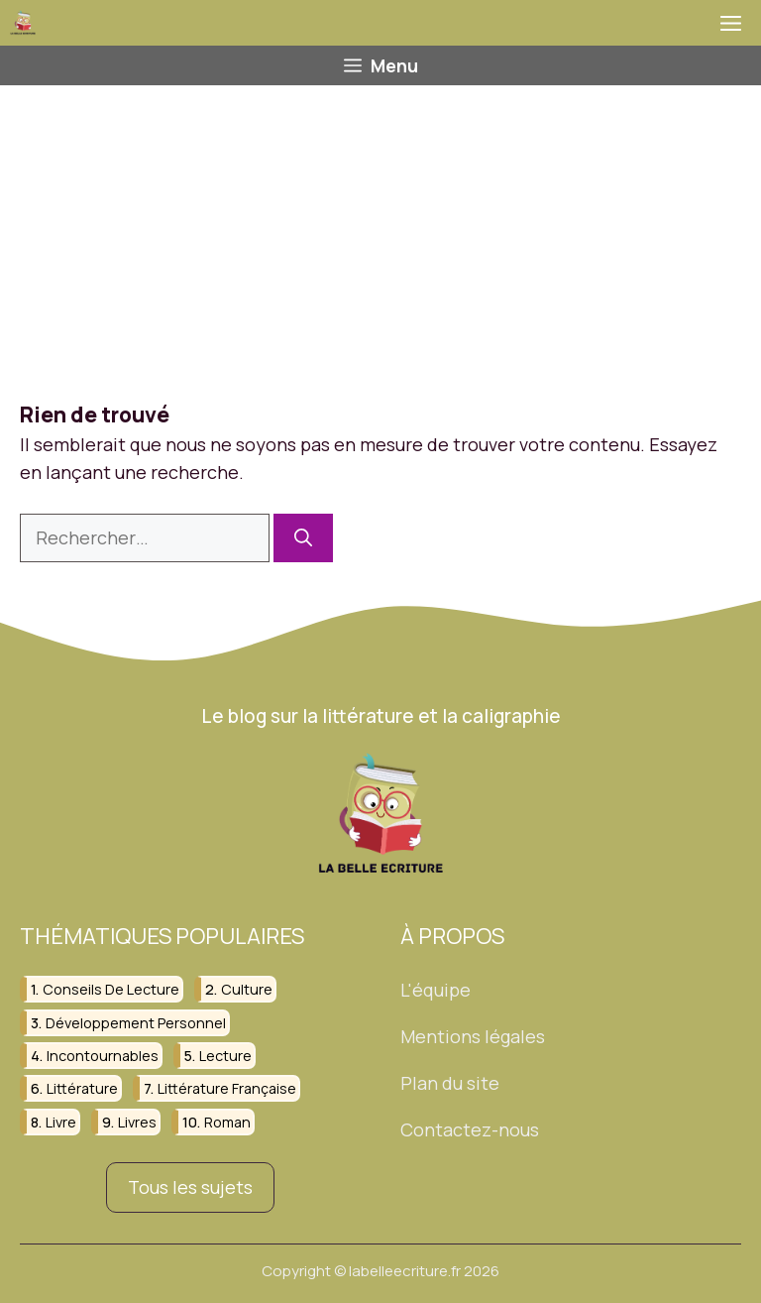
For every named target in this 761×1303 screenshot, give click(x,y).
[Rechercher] (303, 538)
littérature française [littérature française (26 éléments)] (227, 1089)
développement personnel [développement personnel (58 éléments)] (136, 1022)
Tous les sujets (190, 1187)
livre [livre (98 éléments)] (61, 1122)
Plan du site (449, 1083)
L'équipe (435, 990)
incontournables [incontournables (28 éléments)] (103, 1055)
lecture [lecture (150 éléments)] (225, 1055)
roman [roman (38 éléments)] (227, 1122)
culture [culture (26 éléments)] (246, 989)
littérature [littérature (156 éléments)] (82, 1089)
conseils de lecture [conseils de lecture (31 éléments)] (111, 989)
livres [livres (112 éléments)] (137, 1122)
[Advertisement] (380, 234)
